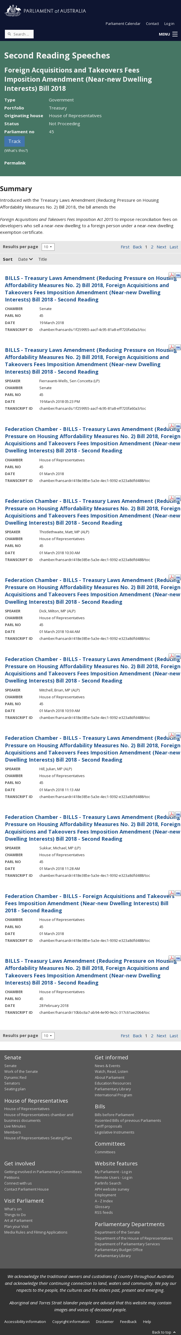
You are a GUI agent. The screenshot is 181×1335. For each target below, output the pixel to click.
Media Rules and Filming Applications (36, 1232)
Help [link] (147, 1321)
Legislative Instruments (114, 1132)
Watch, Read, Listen (111, 1071)
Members (12, 1132)
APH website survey (112, 1189)
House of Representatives (27, 1108)
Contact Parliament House (26, 1189)
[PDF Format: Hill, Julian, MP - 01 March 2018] (171, 734)
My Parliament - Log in (113, 1171)
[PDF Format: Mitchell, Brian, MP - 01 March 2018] (171, 655)
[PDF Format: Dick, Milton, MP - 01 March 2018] (171, 576)
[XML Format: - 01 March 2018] (178, 425)
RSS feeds (104, 1212)
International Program (113, 1094)
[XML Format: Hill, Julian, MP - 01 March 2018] (178, 734)
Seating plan (15, 1088)
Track (14, 141)
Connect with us (18, 1183)
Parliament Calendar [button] (123, 23)
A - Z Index (104, 1200)
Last (174, 247)
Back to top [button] (164, 1332)
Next (161, 247)
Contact (152, 23)
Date (25, 259)
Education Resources (113, 1083)
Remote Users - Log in (113, 1177)
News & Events (107, 1065)
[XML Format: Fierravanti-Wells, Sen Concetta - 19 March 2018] (178, 346)
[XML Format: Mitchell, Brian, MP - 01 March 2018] (178, 655)
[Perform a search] (9, 34)
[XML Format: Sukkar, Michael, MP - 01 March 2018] (178, 813)
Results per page (20, 246)
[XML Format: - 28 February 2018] (178, 957)
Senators (12, 1083)
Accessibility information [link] (25, 1321)
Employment (105, 1194)
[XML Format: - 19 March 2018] (178, 274)
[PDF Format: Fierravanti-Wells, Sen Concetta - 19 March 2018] (171, 346)
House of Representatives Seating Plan (38, 1137)
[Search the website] (19, 34)
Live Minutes (15, 1126)
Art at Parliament (18, 1220)
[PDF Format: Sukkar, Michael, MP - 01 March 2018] (171, 813)
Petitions (12, 1177)
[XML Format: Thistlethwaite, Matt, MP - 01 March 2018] (178, 497)
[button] (168, 34)
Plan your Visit (16, 1226)
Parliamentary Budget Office (119, 1249)
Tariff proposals (108, 1126)
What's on (13, 1209)
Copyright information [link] (71, 1321)
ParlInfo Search (108, 1183)
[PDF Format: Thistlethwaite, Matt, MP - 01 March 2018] (171, 497)
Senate (10, 1065)
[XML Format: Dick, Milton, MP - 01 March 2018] (178, 576)
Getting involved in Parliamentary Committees (43, 1171)
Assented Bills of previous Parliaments (128, 1120)
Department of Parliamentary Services (127, 1243)
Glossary (102, 1206)
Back (137, 247)
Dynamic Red (15, 1077)
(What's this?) (16, 150)
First (125, 247)
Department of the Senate (117, 1232)
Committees (105, 1151)
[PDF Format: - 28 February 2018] (171, 957)
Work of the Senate (21, 1071)
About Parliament (109, 1077)
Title (42, 259)
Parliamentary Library (113, 1088)
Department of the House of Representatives (134, 1238)
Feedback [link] (128, 1321)
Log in (169, 23)
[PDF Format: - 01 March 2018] (171, 425)
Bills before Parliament (114, 1114)
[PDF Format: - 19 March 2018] (171, 274)
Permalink (15, 163)
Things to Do (15, 1214)
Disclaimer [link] (105, 1321)
